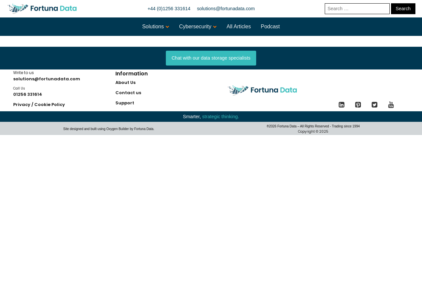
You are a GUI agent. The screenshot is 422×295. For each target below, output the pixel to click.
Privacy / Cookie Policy (39, 104)
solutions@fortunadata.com (226, 8)
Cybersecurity (198, 26)
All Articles (238, 26)
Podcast (270, 26)
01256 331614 (27, 94)
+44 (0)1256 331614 (168, 8)
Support (124, 103)
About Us (125, 82)
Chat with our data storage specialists (210, 58)
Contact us (128, 93)
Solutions (155, 26)
